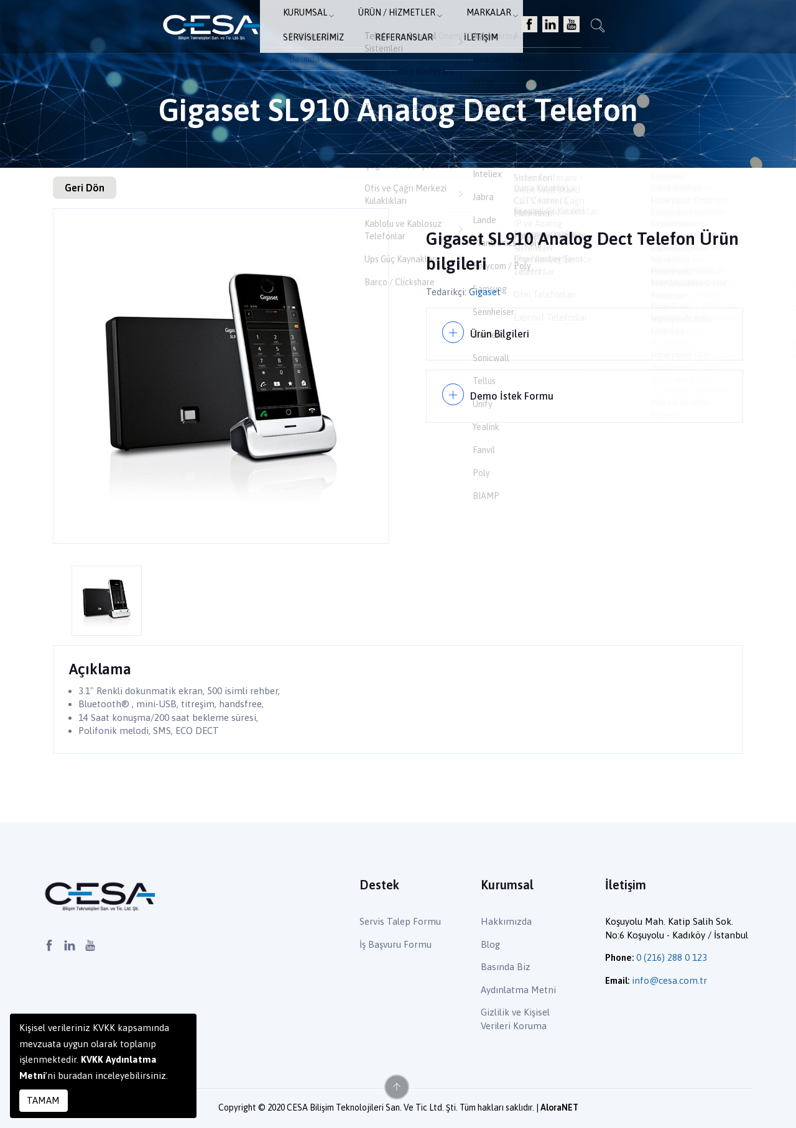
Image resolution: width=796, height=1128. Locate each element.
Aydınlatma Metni (518, 989)
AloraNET (559, 1107)
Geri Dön (84, 187)
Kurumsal (225, 28)
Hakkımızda (506, 921)
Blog (490, 944)
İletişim (611, 28)
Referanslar (545, 28)
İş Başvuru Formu (395, 944)
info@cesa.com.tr (669, 980)
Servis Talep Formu (400, 921)
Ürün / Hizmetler (309, 28)
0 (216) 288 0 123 (671, 957)
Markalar (393, 28)
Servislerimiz (466, 28)
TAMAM (43, 1100)
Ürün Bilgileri (501, 331)
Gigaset (485, 292)
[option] (221, 376)
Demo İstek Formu (514, 389)
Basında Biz (505, 966)
